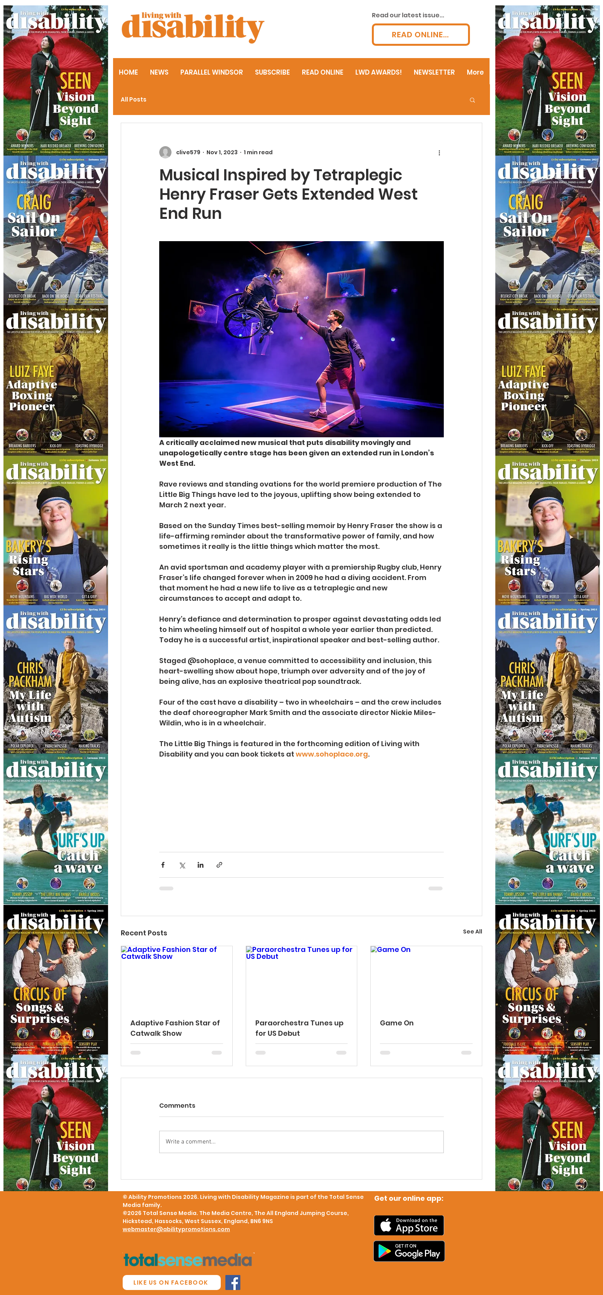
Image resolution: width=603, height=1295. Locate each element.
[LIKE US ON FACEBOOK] (172, 1282)
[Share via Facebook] (163, 864)
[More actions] (439, 152)
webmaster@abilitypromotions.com (176, 1229)
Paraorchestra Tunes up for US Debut (299, 1028)
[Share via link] (219, 864)
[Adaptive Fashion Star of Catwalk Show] (176, 977)
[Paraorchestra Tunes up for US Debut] (301, 977)
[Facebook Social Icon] (232, 1282)
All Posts (134, 99)
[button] (472, 100)
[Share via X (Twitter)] (181, 864)
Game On (397, 1023)
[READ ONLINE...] (421, 34)
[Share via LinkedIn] (200, 864)
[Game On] (426, 977)
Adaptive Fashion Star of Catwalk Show (175, 1028)
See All (472, 931)
